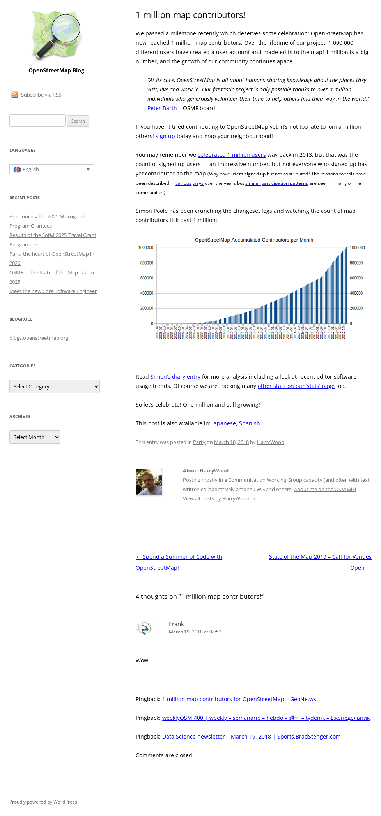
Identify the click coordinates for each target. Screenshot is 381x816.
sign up (165, 136)
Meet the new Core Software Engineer (53, 291)
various (183, 183)
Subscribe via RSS (41, 94)
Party (199, 442)
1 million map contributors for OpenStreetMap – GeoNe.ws (239, 699)
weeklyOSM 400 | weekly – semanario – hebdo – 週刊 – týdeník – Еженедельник (266, 717)
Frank (176, 624)
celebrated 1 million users (232, 154)
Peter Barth (162, 108)
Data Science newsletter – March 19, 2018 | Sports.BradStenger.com (251, 736)
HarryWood (270, 442)
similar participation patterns (276, 183)
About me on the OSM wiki (325, 489)
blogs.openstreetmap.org (38, 337)
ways (198, 183)
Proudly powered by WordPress (43, 801)
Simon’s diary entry (175, 376)
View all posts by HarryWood (219, 498)
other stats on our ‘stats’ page (296, 386)
